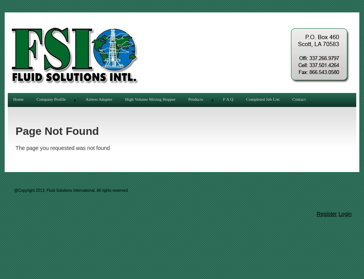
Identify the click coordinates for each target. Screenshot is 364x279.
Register (327, 214)
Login (345, 214)
